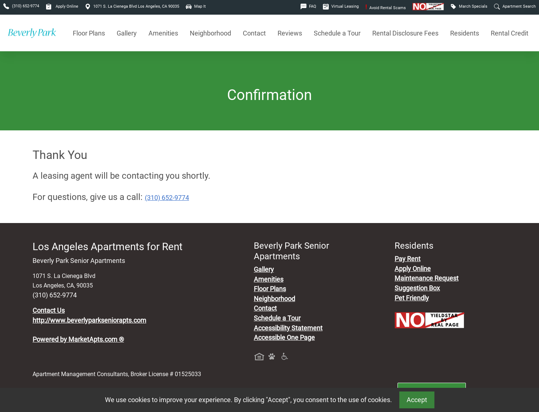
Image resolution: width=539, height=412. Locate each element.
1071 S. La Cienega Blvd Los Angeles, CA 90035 (132, 6)
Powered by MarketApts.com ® (78, 339)
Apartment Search (515, 6)
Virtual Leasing (341, 6)
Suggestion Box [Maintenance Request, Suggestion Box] (417, 288)
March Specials (469, 6)
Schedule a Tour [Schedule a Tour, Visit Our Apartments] (337, 33)
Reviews (290, 33)
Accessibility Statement (288, 328)
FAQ (308, 6)
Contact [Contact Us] (254, 33)
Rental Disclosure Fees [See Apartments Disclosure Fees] (405, 33)
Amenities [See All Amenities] (163, 33)
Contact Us (49, 310)
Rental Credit (509, 33)
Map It (196, 6)
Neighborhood (274, 298)
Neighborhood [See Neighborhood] (210, 33)
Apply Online (62, 6)
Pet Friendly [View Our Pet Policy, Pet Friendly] (412, 298)
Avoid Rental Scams (385, 7)
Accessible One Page (284, 337)
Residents (464, 33)
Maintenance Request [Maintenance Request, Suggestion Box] (427, 278)
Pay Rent (408, 259)
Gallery (127, 33)
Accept (417, 400)
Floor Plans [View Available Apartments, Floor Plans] (89, 33)
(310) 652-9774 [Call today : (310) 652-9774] (167, 197)
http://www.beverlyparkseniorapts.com (89, 320)
